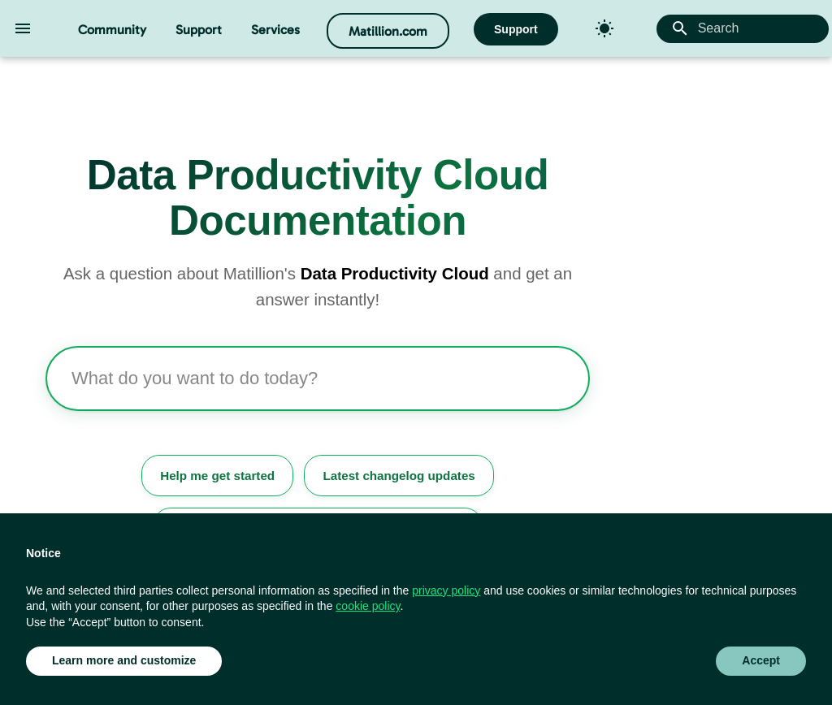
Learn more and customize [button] (124, 660)
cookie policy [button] (368, 605)
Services (275, 29)
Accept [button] (761, 660)
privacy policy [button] (446, 590)
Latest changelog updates (398, 475)
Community (112, 29)
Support (199, 29)
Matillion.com (388, 31)
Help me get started (217, 475)
